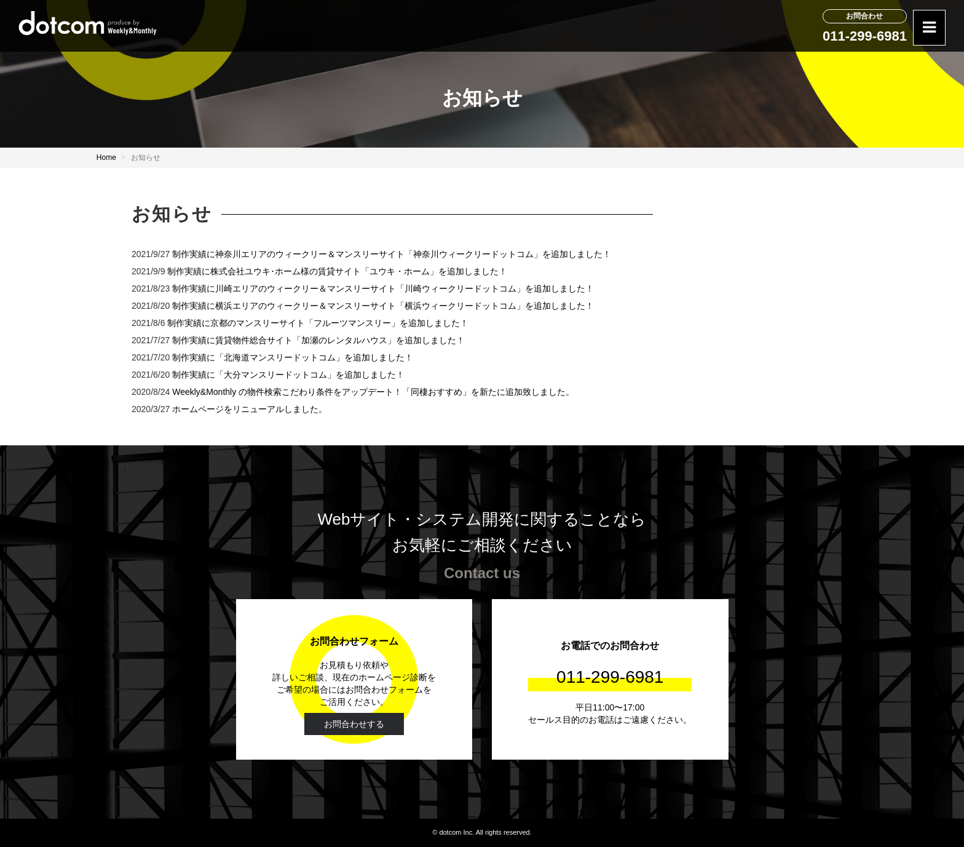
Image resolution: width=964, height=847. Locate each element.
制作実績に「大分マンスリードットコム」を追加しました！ (288, 375)
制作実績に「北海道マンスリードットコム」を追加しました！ (292, 357)
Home (106, 157)
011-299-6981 (865, 36)
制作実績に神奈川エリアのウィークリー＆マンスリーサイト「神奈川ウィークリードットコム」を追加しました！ (391, 254)
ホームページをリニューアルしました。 (249, 409)
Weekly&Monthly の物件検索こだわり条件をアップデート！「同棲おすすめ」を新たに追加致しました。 (373, 392)
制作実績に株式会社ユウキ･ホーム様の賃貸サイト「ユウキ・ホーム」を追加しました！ (337, 271)
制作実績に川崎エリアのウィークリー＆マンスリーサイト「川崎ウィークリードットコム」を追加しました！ (383, 288)
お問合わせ (864, 16)
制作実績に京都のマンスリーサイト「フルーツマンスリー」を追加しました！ (317, 323)
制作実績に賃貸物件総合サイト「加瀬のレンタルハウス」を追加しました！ (318, 340)
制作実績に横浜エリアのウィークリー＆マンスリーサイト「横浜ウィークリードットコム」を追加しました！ (383, 306)
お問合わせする (354, 724)
